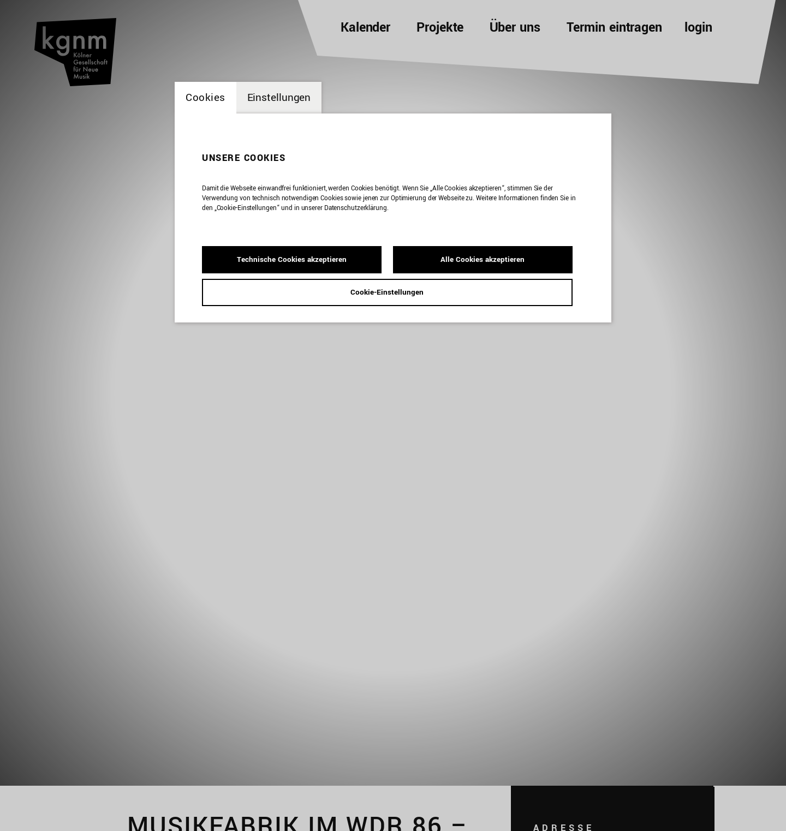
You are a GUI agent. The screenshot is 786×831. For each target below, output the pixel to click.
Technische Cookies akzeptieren (292, 259)
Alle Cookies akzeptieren (482, 259)
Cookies (205, 97)
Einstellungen (279, 97)
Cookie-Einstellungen (387, 292)
